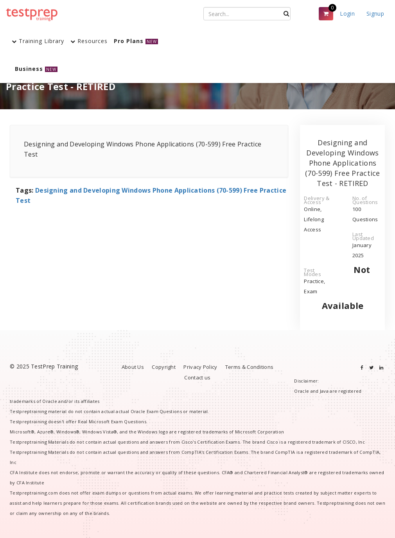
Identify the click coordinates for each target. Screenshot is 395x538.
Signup (375, 13)
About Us (133, 366)
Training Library (38, 41)
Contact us (197, 377)
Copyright (164, 366)
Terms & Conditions (249, 366)
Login (347, 13)
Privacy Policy (200, 366)
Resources (89, 41)
